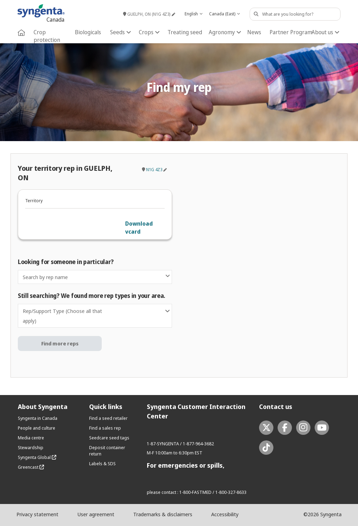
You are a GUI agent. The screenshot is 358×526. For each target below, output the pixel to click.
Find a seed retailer (108, 418)
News (254, 32)
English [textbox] (191, 14)
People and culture (36, 428)
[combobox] (193, 14)
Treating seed (184, 32)
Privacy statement (37, 514)
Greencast (31, 467)
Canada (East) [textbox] (222, 14)
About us (325, 32)
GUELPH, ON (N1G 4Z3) (146, 14)
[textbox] (95, 277)
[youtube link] (322, 428)
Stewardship (30, 447)
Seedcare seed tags (109, 437)
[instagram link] (303, 428)
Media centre (31, 437)
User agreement (95, 514)
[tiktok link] (266, 447)
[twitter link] (266, 428)
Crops (149, 32)
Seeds (120, 32)
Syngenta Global (37, 457)
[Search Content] (295, 14)
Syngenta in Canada (37, 418)
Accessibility (224, 514)
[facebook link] (285, 428)
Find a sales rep (105, 428)
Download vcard (139, 227)
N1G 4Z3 (154, 170)
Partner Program (291, 32)
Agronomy (225, 32)
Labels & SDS (102, 463)
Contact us (275, 406)
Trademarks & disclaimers (162, 514)
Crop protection (47, 36)
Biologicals (88, 32)
